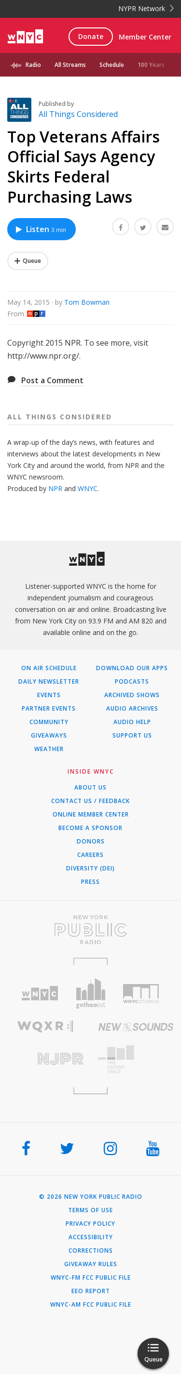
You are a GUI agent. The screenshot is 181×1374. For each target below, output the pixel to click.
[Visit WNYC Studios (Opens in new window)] (141, 993)
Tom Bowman (87, 302)
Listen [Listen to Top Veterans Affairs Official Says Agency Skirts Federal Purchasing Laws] (40, 229)
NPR (55, 488)
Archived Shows (132, 695)
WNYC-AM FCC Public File (90, 1305)
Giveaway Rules (90, 1264)
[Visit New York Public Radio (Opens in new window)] (90, 929)
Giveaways (49, 736)
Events (49, 695)
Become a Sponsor (90, 828)
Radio (33, 65)
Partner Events (49, 709)
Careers (90, 855)
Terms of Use (90, 1210)
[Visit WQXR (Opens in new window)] (45, 1027)
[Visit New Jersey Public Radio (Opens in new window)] (45, 1059)
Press (90, 882)
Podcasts (132, 682)
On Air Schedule (49, 668)
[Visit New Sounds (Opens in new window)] (136, 1027)
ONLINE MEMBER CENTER (91, 814)
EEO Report (90, 1291)
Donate (90, 36)
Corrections (91, 1251)
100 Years (151, 65)
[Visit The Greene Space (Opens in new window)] (136, 1059)
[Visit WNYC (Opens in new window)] (39, 993)
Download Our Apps (132, 668)
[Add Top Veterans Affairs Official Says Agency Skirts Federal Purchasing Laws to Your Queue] (27, 261)
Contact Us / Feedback (90, 801)
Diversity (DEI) (90, 868)
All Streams (70, 65)
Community (49, 722)
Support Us (132, 736)
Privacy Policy (90, 1224)
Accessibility (91, 1237)
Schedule (111, 65)
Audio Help (132, 722)
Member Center (145, 36)
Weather (49, 749)
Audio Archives (132, 709)
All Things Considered (78, 114)
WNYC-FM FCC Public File (91, 1278)
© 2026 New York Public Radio (90, 1197)
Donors (91, 841)
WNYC (87, 488)
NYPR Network (146, 8)
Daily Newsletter (48, 682)
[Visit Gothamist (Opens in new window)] (90, 993)
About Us (90, 788)
